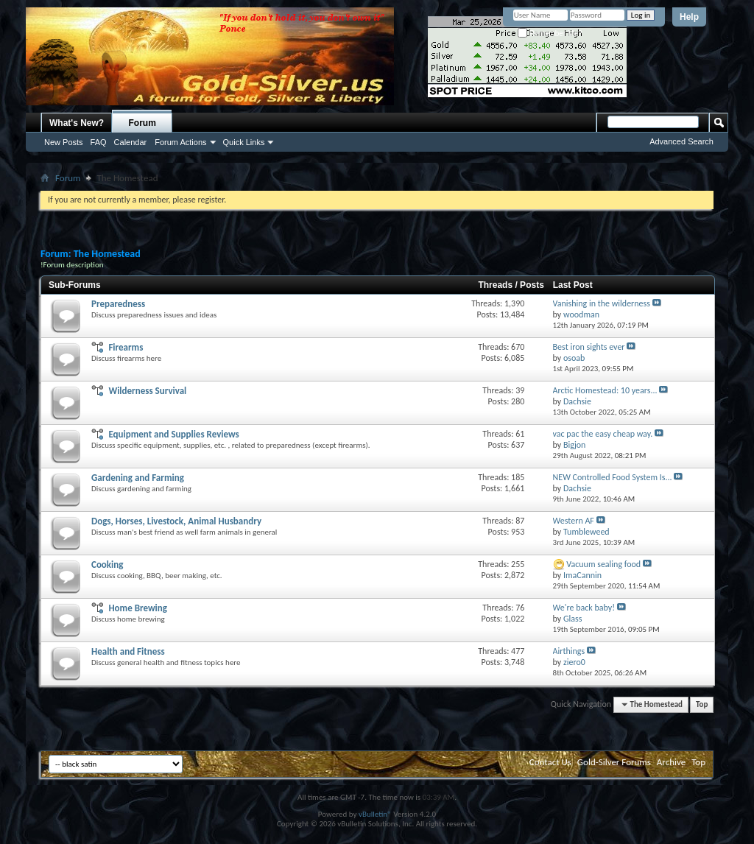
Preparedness (118, 303)
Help (689, 17)
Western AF (573, 521)
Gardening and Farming (137, 477)
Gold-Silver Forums (614, 761)
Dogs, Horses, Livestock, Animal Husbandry (176, 521)
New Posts (63, 142)
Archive (671, 761)
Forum (142, 123)
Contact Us (550, 761)
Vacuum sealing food (603, 564)
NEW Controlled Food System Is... (612, 477)
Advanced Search (681, 141)
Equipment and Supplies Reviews (173, 434)
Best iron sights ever (589, 347)
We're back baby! (584, 607)
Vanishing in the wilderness (601, 303)
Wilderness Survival (147, 390)
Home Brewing (137, 607)
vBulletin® (375, 814)
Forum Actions (180, 142)
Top (702, 704)
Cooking (107, 564)
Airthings (569, 651)
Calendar (130, 142)
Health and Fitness (128, 651)
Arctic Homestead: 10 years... (605, 390)
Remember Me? (550, 33)
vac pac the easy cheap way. (603, 434)
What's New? (76, 123)
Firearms (125, 347)
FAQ (99, 142)
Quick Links (244, 142)
